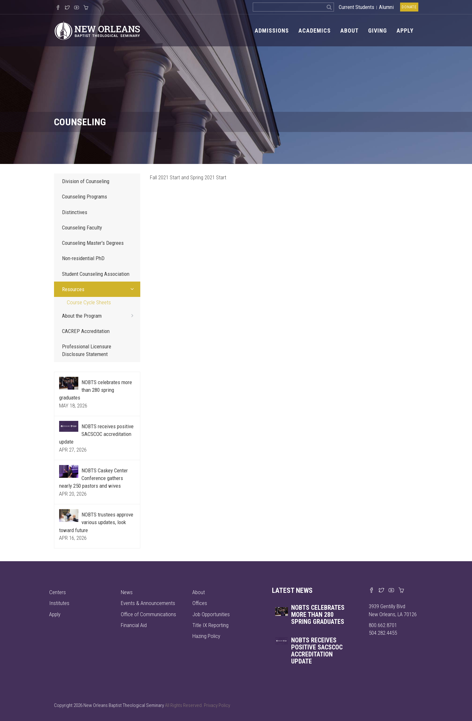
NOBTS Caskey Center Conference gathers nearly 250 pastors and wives (93, 478)
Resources (99, 289)
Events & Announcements (148, 603)
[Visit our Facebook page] (371, 590)
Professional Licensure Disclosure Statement (86, 350)
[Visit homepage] (97, 30)
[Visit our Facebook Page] (58, 8)
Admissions (272, 30)
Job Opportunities (211, 614)
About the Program (99, 315)
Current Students (356, 7)
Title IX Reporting (210, 625)
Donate (409, 7)
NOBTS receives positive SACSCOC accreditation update (96, 434)
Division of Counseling (85, 181)
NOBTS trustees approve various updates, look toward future (96, 522)
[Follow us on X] (67, 8)
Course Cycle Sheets (89, 302)
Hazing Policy (206, 636)
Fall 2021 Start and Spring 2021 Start (188, 177)
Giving (377, 30)
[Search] (329, 7)
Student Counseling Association (95, 274)
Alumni (386, 7)
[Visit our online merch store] (85, 8)
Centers (57, 592)
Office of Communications (148, 614)
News (127, 592)
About (349, 30)
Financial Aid (134, 625)
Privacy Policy (217, 705)
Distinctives (74, 212)
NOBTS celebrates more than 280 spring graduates (95, 390)
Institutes (59, 603)
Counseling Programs (84, 196)
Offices (199, 603)
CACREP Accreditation (86, 331)
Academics (314, 30)
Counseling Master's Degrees (93, 243)
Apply (405, 30)
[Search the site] (289, 7)
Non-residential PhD (83, 258)
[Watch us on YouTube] (76, 8)
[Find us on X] (381, 590)
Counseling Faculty (82, 227)
